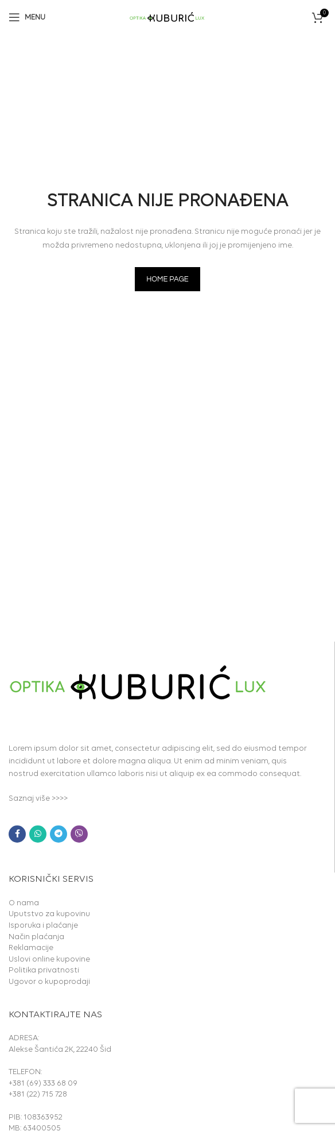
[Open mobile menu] (27, 17)
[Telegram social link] (58, 834)
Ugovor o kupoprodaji (49, 982)
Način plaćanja (36, 937)
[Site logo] (167, 16)
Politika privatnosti (44, 970)
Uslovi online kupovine (49, 959)
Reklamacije (31, 948)
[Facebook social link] (17, 834)
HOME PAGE (167, 279)
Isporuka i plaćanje (43, 925)
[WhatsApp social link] (37, 834)
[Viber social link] (79, 834)
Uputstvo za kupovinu (49, 914)
